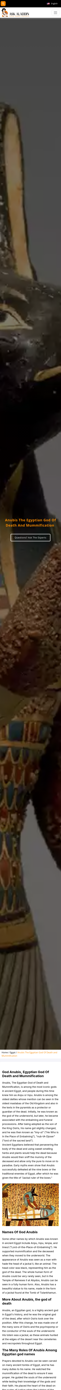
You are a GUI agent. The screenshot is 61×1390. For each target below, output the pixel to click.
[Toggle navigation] (55, 12)
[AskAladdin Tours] (15, 12)
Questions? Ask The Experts (30, 537)
